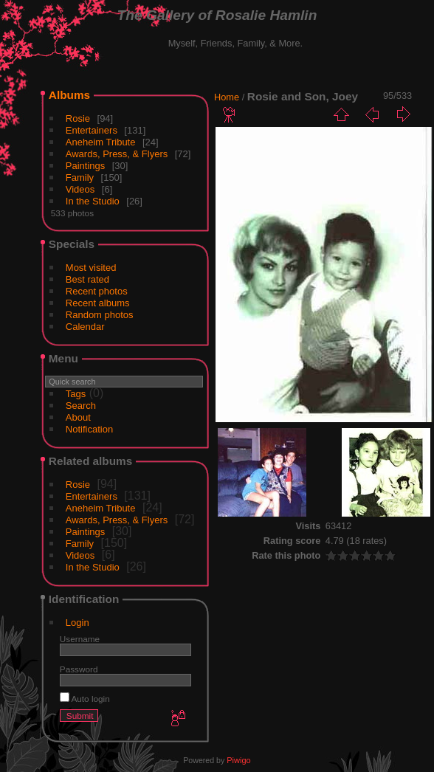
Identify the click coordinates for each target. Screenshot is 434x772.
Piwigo (238, 760)
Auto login (85, 698)
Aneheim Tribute (101, 142)
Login (77, 622)
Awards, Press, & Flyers (117, 153)
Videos (80, 189)
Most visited (91, 267)
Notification (89, 429)
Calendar (85, 326)
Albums (69, 95)
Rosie (78, 118)
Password (79, 669)
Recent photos (97, 291)
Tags (76, 393)
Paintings (85, 165)
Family (80, 177)
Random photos (100, 314)
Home (226, 97)
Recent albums (98, 303)
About (78, 417)
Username (80, 639)
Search (81, 405)
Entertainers (91, 130)
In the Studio (93, 201)
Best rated (87, 279)
